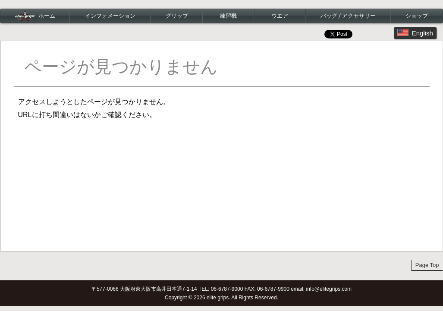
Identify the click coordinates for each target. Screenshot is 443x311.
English (415, 33)
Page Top (427, 265)
